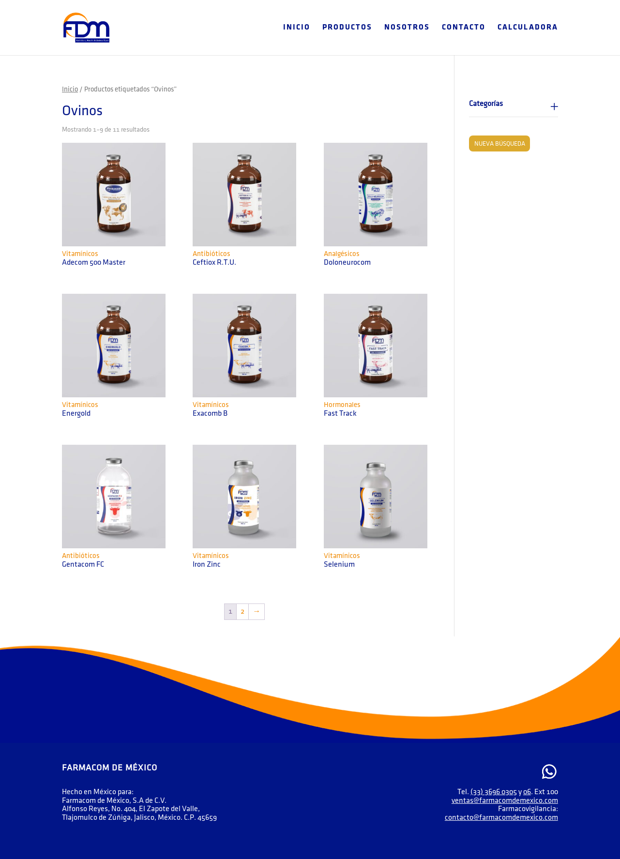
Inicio (296, 27)
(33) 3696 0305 (493, 792)
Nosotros (407, 27)
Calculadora (528, 27)
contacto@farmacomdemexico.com (501, 817)
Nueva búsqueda (499, 144)
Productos (347, 27)
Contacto (463, 27)
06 (527, 792)
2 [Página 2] (242, 611)
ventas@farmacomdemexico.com (505, 800)
